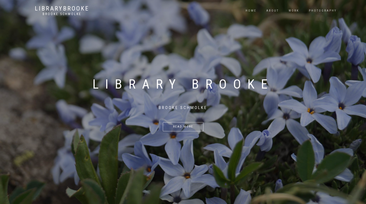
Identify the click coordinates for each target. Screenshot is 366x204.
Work (294, 10)
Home (251, 10)
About (272, 10)
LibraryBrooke (62, 8)
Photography (323, 10)
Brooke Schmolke (62, 14)
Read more (183, 126)
